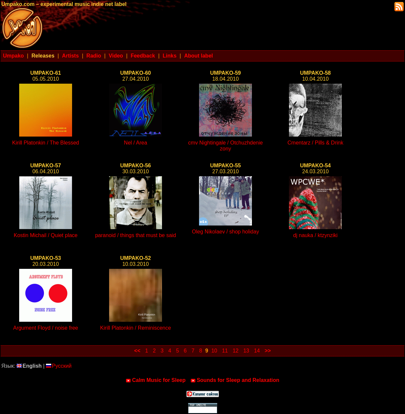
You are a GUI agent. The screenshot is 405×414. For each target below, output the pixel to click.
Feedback (143, 56)
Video (116, 56)
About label (198, 56)
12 (236, 350)
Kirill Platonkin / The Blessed (45, 142)
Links (170, 56)
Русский (58, 366)
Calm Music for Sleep (155, 380)
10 (214, 350)
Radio (93, 56)
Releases (42, 56)
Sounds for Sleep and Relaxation (234, 380)
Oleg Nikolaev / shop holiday (225, 231)
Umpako (13, 56)
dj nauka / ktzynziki (315, 235)
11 (225, 350)
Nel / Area (135, 142)
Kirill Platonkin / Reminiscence (135, 328)
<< (137, 350)
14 (257, 350)
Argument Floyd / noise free (45, 328)
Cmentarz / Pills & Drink (316, 142)
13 (246, 350)
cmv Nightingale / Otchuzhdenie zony (225, 145)
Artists (70, 56)
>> (267, 350)
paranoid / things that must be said (135, 235)
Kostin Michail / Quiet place (46, 235)
